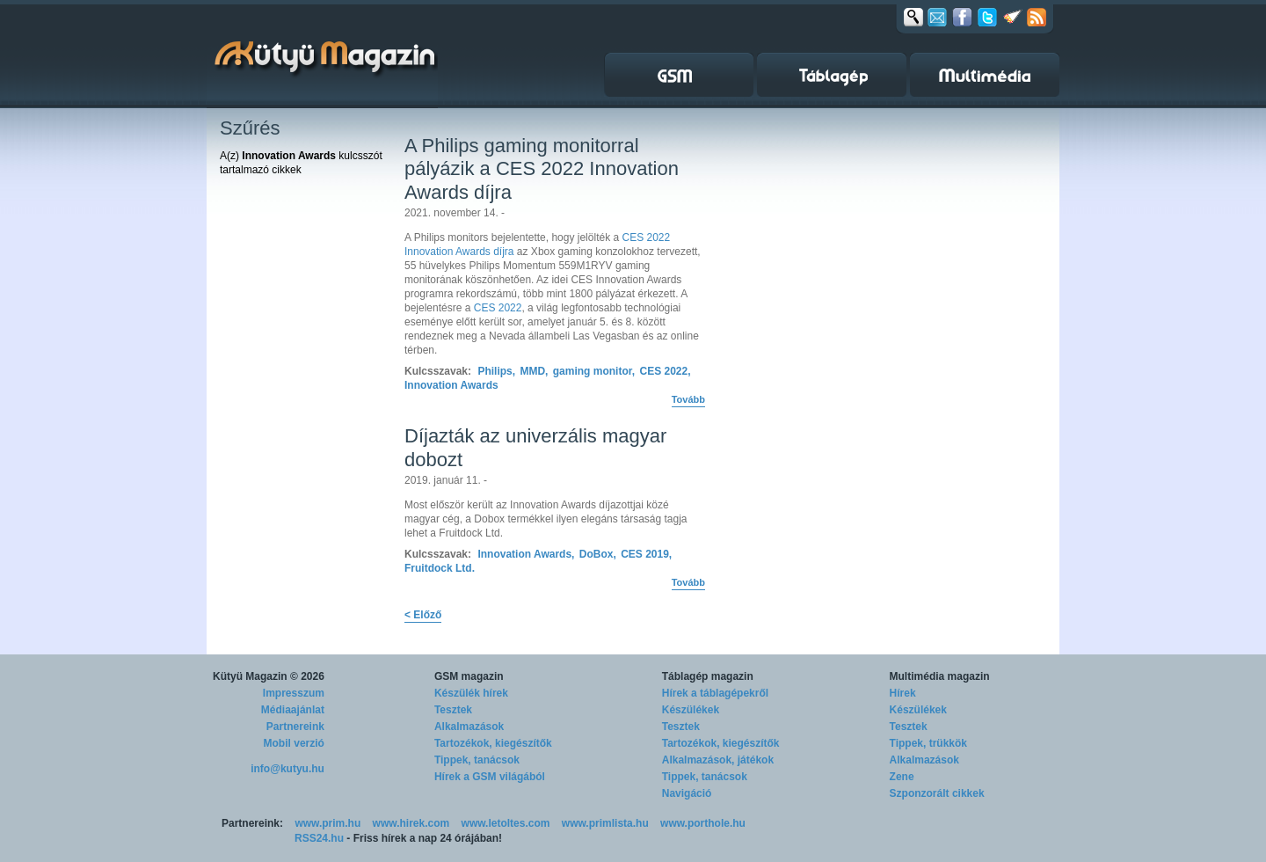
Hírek (903, 693)
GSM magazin (469, 676)
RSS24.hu (319, 838)
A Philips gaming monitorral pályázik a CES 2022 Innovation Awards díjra (541, 169)
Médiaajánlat (292, 710)
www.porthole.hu (703, 823)
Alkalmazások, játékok (718, 760)
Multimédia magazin (940, 676)
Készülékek (690, 710)
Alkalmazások (469, 726)
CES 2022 (498, 308)
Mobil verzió (294, 743)
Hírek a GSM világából (489, 777)
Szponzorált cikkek (937, 793)
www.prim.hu (327, 823)
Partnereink (295, 726)
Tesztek (453, 710)
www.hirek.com (411, 823)
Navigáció (687, 793)
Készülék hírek (471, 693)
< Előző (422, 615)
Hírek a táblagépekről (715, 693)
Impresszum (293, 693)
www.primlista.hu (605, 823)
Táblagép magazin (707, 676)
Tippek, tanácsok (477, 760)
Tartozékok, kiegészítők (493, 743)
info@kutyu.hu (287, 769)
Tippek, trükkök (928, 743)
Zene (902, 777)
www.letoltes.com (506, 823)
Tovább (688, 399)
